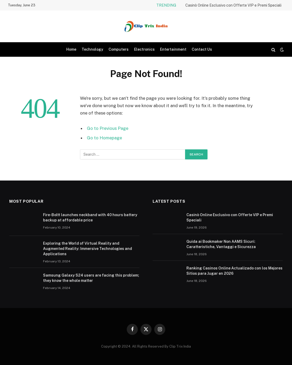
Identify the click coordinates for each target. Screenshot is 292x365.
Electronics (144, 49)
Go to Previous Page (107, 128)
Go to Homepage (104, 137)
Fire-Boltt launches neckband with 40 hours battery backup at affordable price (90, 217)
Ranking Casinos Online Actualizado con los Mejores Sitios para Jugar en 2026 (234, 271)
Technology (92, 49)
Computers (119, 49)
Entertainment (173, 49)
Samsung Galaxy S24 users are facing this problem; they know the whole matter (91, 278)
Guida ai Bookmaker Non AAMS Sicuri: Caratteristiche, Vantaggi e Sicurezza (221, 244)
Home (71, 49)
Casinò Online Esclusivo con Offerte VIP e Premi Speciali (233, 5)
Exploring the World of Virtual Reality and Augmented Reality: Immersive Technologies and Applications (87, 248)
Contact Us (202, 49)
